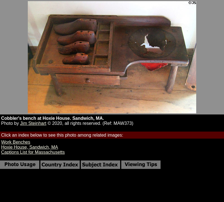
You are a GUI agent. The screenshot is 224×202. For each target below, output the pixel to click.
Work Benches (15, 142)
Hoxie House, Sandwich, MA (29, 147)
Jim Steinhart (33, 123)
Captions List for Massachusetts (33, 152)
